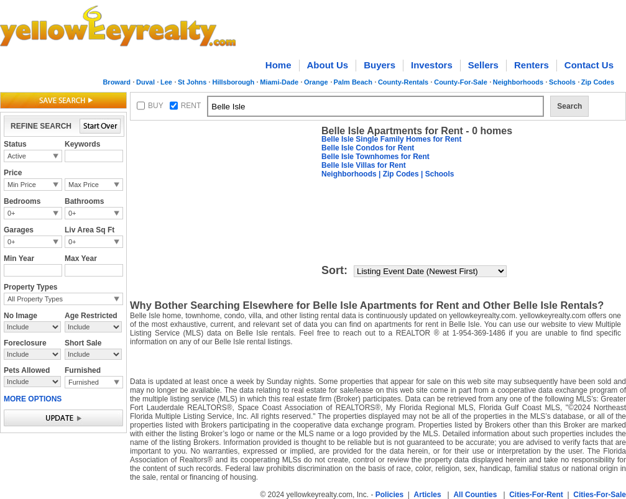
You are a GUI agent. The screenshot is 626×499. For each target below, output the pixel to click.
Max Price (83, 184)
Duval (145, 82)
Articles (427, 494)
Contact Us (589, 65)
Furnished (83, 382)
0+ (11, 213)
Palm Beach (353, 82)
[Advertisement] (223, 202)
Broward (117, 82)
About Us (328, 65)
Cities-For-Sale (599, 494)
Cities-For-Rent (536, 494)
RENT (191, 105)
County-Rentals (403, 82)
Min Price (21, 184)
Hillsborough (233, 82)
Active (16, 156)
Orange (316, 82)
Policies (389, 494)
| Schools (436, 174)
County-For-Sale (460, 82)
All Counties (475, 494)
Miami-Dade (279, 82)
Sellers (483, 65)
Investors (432, 65)
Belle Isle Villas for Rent (363, 165)
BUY (155, 105)
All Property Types (35, 299)
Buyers (379, 65)
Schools (562, 82)
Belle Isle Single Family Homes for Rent (391, 139)
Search (569, 106)
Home (278, 65)
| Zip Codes (398, 174)
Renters (531, 65)
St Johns (192, 82)
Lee (166, 82)
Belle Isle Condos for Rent (367, 148)
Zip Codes (597, 82)
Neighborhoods (518, 82)
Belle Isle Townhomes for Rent (375, 156)
